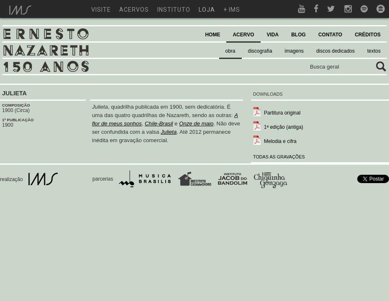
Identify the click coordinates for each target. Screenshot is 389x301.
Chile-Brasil (159, 123)
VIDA (273, 35)
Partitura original (282, 113)
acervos (134, 9)
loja (207, 9)
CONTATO (330, 35)
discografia (260, 51)
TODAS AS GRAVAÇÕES (279, 156)
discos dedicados (335, 51)
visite (101, 9)
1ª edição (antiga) (283, 127)
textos (374, 51)
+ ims (231, 9)
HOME (212, 35)
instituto (173, 9)
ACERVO (243, 35)
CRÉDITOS (368, 35)
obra (230, 51)
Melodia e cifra (280, 141)
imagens (294, 51)
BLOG (298, 35)
